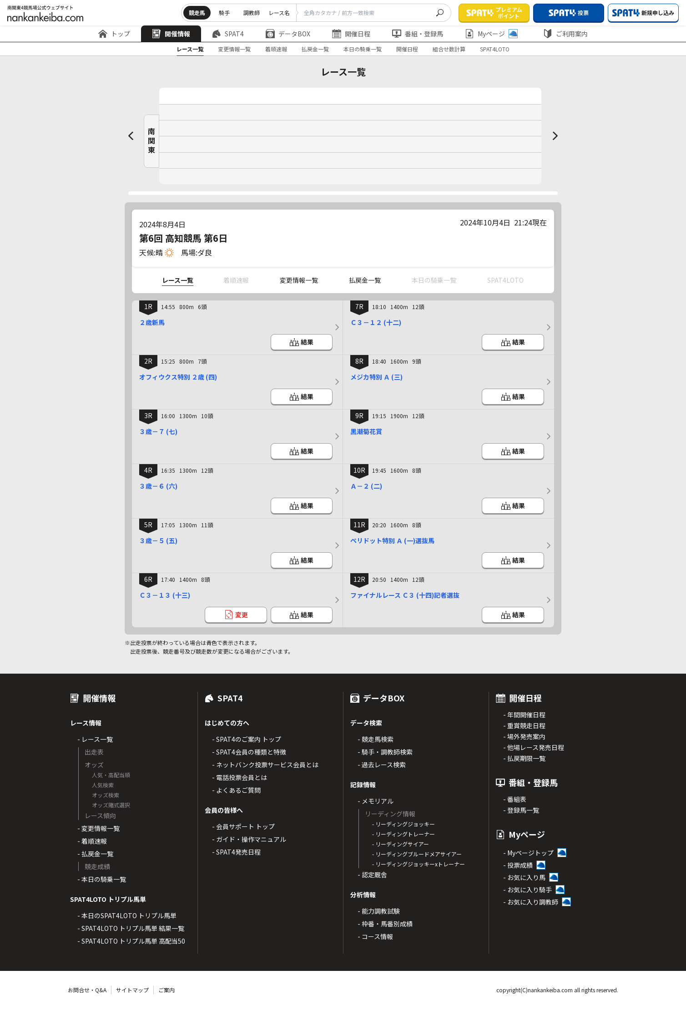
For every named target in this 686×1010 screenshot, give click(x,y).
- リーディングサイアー (400, 844)
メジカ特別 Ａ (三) (376, 376)
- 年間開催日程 (524, 714)
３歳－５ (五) (158, 540)
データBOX (288, 33)
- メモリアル (375, 800)
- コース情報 (375, 936)
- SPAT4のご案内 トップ (246, 739)
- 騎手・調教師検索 (385, 751)
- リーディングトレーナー (403, 834)
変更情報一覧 (234, 49)
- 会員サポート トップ (243, 826)
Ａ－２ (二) (366, 485)
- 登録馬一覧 (521, 810)
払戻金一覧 (315, 49)
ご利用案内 (565, 33)
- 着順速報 (92, 840)
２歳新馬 (152, 322)
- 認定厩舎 (372, 874)
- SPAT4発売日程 (236, 851)
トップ (114, 33)
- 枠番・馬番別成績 (385, 923)
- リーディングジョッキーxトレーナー (418, 864)
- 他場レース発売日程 (533, 747)
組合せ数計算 (449, 49)
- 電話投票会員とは (239, 777)
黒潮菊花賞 (366, 431)
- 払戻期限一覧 (524, 758)
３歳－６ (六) (158, 485)
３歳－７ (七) (158, 431)
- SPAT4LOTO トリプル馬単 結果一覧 (130, 928)
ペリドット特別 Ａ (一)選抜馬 (392, 540)
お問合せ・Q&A (87, 990)
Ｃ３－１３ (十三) (164, 595)
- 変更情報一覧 (98, 828)
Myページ (491, 33)
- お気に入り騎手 (527, 889)
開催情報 (171, 33)
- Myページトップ (528, 852)
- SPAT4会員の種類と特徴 (249, 751)
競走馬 (197, 12)
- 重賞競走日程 (524, 725)
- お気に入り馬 (524, 877)
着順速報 (276, 49)
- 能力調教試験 (379, 910)
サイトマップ (132, 990)
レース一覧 (190, 49)
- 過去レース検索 (382, 764)
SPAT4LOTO (494, 49)
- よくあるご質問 (236, 790)
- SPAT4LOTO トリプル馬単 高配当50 (131, 940)
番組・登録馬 (417, 33)
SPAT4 (228, 33)
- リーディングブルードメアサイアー (417, 854)
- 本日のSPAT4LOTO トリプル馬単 (127, 915)
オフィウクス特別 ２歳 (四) (178, 376)
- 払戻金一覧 (95, 853)
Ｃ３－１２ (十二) (375, 322)
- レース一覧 (95, 739)
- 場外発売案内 (524, 736)
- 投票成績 (518, 865)
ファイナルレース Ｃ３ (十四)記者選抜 (404, 595)
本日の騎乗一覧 (362, 49)
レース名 (279, 12)
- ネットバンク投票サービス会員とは (265, 764)
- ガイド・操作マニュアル (249, 839)
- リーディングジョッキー (403, 824)
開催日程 (351, 33)
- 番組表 (514, 799)
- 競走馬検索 (375, 739)
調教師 (251, 12)
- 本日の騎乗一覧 (101, 879)
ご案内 (166, 990)
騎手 (224, 12)
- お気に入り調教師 (530, 901)
